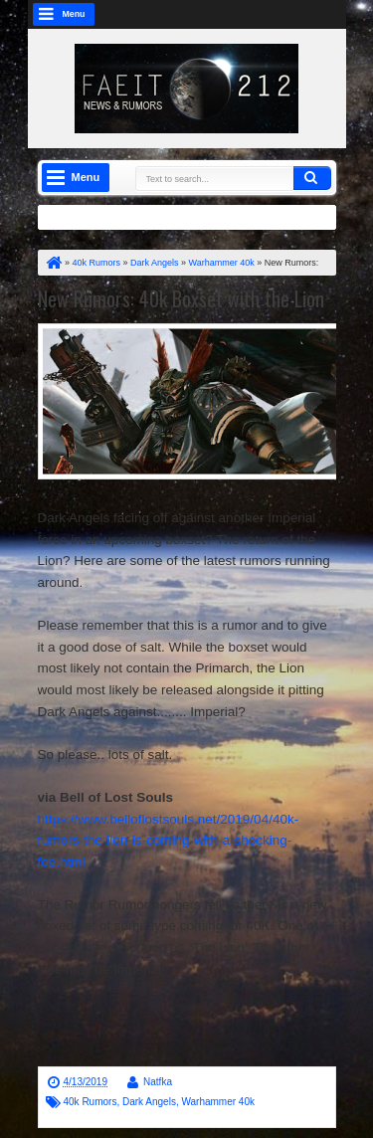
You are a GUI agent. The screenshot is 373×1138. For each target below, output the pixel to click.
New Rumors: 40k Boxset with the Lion (181, 298)
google (230, 14)
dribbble (307, 14)
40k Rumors (90, 1101)
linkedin (281, 14)
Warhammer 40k (218, 1101)
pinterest (333, 14)
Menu (74, 14)
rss (256, 14)
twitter (178, 14)
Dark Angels (149, 1101)
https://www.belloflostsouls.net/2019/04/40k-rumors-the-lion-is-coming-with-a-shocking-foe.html (168, 840)
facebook (204, 14)
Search (312, 178)
